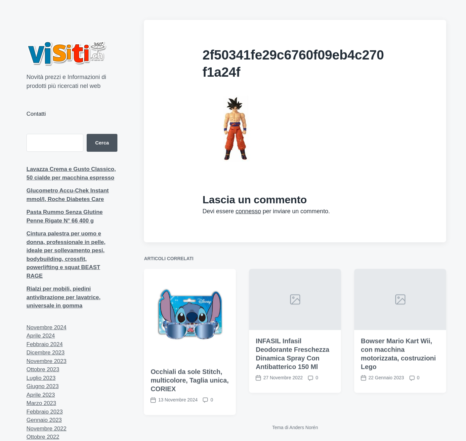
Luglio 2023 (41, 378)
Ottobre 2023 (42, 369)
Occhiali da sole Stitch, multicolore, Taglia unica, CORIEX (189, 389)
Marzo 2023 (41, 403)
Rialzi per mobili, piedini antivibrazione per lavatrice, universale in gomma (63, 297)
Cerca (102, 142)
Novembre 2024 (46, 327)
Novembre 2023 (46, 361)
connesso (248, 211)
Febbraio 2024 (44, 344)
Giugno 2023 (42, 386)
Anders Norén (303, 427)
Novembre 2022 (46, 428)
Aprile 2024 (40, 336)
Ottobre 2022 (42, 437)
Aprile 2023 (40, 395)
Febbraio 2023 (44, 412)
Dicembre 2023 (45, 352)
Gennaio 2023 (44, 420)
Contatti (36, 114)
